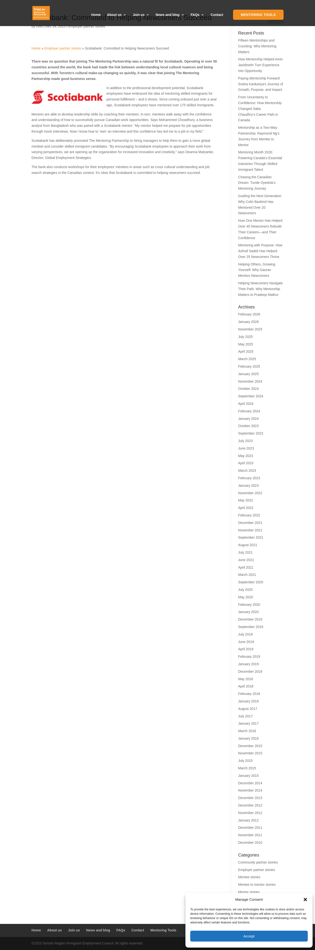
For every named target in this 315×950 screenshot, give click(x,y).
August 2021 (247, 545)
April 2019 (245, 649)
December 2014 (250, 783)
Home (96, 15)
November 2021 (250, 530)
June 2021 (246, 560)
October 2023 (248, 426)
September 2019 (250, 627)
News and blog (168, 15)
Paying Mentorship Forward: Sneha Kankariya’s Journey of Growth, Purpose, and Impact (260, 84)
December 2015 (250, 746)
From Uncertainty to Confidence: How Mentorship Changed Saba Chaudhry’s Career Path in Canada (260, 108)
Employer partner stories (86, 26)
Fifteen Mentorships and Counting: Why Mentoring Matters (257, 46)
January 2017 (248, 723)
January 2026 (248, 322)
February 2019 (249, 656)
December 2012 (250, 805)
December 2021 (250, 523)
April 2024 (245, 404)
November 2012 (250, 813)
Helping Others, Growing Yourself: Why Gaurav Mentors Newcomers (256, 270)
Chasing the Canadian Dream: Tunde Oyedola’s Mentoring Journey (257, 183)
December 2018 (250, 671)
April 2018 (245, 686)
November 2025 (250, 329)
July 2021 (245, 552)
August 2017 (247, 709)
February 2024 (249, 411)
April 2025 (245, 351)
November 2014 (250, 790)
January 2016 (248, 738)
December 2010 (250, 842)
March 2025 (247, 359)
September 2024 (250, 396)
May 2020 (245, 597)
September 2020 (250, 582)
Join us (139, 15)
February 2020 (249, 605)
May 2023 (245, 456)
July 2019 (245, 634)
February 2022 (249, 515)
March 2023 (247, 470)
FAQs (195, 15)
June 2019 (246, 642)
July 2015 (245, 761)
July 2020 (245, 590)
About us (114, 15)
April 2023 (245, 463)
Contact (217, 15)
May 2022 (245, 500)
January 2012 (248, 820)
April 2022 (245, 508)
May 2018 (245, 679)
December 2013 (250, 798)
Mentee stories (249, 877)
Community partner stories (258, 862)
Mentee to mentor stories (257, 884)
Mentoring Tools (258, 15)
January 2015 (248, 776)
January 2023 (248, 485)
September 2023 (250, 433)
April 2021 (245, 567)
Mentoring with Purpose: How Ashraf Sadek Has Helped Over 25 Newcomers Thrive (260, 251)
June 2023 (246, 448)
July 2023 (245, 441)
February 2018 (249, 694)
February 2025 (249, 366)
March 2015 (247, 768)
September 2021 (250, 537)
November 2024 (250, 381)
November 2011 (250, 835)
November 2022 (250, 493)
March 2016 (247, 731)
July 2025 (245, 337)
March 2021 (247, 575)
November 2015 (250, 753)
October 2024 (248, 389)
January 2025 (248, 374)
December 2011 (250, 827)
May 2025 (245, 344)
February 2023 (249, 478)
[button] (305, 899)
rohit (39, 26)
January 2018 (248, 701)
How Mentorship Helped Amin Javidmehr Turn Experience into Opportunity (260, 65)
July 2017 (245, 716)
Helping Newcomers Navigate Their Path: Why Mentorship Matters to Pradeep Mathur (260, 289)
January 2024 (248, 419)
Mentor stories (249, 892)
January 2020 (248, 612)
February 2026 (249, 314)
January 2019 (248, 664)
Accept (249, 936)
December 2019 (250, 619)
